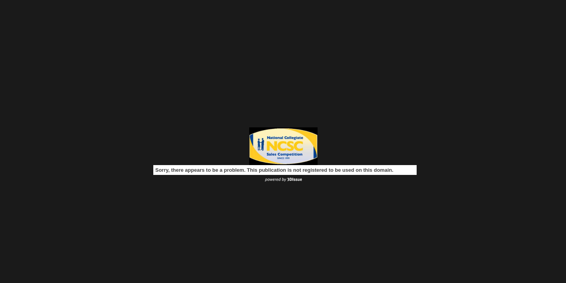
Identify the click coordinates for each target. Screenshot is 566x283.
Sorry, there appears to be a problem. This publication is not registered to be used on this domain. (274, 170)
